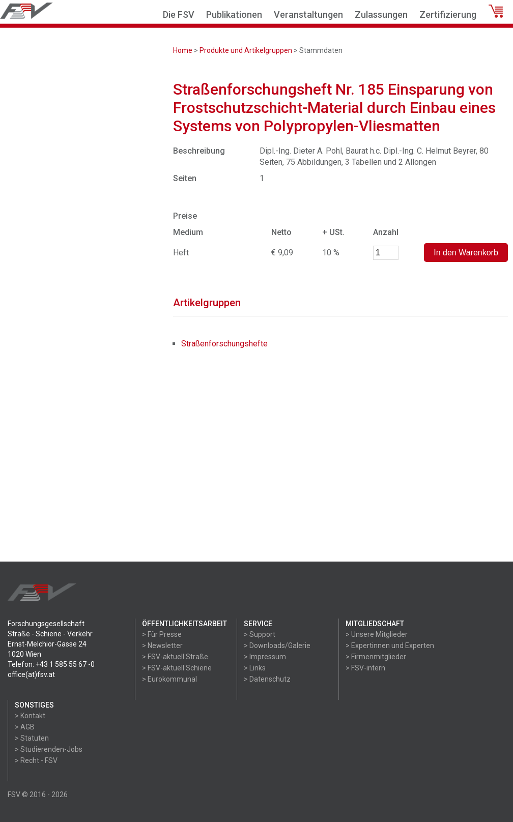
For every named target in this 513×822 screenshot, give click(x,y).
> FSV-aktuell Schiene (177, 668)
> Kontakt (30, 716)
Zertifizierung (447, 14)
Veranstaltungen (308, 14)
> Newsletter (162, 645)
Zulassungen (381, 14)
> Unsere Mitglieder (377, 634)
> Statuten (32, 738)
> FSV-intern (365, 668)
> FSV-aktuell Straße (175, 657)
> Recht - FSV (36, 760)
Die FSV (178, 14)
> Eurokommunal (169, 679)
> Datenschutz (267, 679)
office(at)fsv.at (31, 674)
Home (182, 50)
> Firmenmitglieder (376, 657)
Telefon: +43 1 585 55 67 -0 (51, 664)
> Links (255, 668)
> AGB (25, 727)
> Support (259, 634)
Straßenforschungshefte (224, 343)
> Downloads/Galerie (277, 645)
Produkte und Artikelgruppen (246, 50)
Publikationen (234, 14)
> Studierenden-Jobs (48, 749)
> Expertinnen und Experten (390, 645)
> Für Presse (162, 634)
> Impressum (265, 657)
